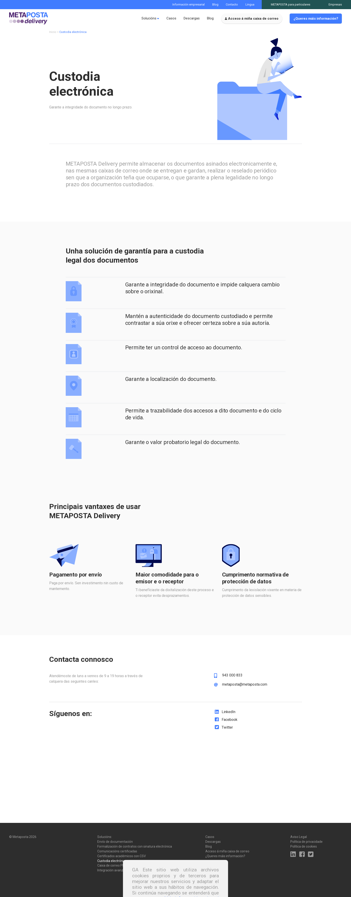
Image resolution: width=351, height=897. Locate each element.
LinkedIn (228, 713)
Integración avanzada (113, 870)
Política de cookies (303, 846)
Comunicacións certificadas (117, 851)
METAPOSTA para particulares (290, 4)
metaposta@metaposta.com (244, 686)
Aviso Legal (298, 837)
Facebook (229, 721)
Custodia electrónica (112, 861)
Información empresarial (188, 4)
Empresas (335, 4)
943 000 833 (232, 677)
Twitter (227, 729)
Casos (171, 18)
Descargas (192, 18)
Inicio (52, 33)
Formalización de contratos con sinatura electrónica (134, 846)
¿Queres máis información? (316, 18)
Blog (215, 4)
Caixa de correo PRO (112, 865)
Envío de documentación (115, 841)
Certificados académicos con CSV (121, 856)
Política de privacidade (306, 841)
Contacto (232, 4)
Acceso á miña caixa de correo (253, 18)
